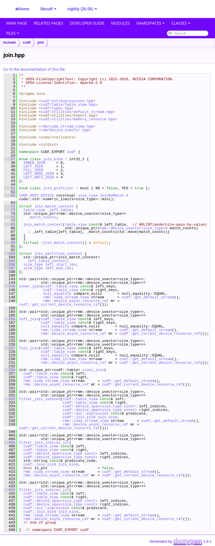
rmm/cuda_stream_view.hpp (67, 126)
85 (9, 224)
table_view (34, 209)
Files (12, 33)
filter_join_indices (39, 398)
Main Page (16, 23)
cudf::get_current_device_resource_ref (59, 304)
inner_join (30, 286)
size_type (87, 195)
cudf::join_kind (79, 417)
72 (9, 206)
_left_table (59, 209)
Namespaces (150, 23)
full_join (29, 348)
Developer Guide (87, 23)
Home (24, 9)
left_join (29, 319)
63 (9, 195)
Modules (120, 23)
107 (9, 268)
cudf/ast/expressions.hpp (67, 100)
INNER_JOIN (34, 162)
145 (9, 286)
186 (9, 319)
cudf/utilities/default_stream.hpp (77, 111)
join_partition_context (58, 253)
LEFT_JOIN (33, 166)
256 (9, 369)
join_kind (53, 159)
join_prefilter (58, 188)
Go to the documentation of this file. (34, 69)
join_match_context (53, 206)
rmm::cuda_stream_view (66, 297)
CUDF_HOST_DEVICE (36, 195)
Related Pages (48, 23)
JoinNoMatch (112, 195)
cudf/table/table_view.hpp (68, 104)
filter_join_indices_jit (44, 442)
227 (9, 348)
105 (9, 260)
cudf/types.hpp (56, 108)
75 (9, 217)
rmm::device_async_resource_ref (76, 300)
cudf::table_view (60, 286)
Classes (180, 23)
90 (9, 242)
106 (9, 264)
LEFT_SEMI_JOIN (38, 173)
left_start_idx (60, 264)
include (9, 42)
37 (9, 159)
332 (9, 398)
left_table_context (47, 260)
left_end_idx (58, 268)
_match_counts (42, 217)
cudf (27, 42)
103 (9, 253)
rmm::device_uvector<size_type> (132, 228)
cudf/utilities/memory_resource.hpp (78, 119)
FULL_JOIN (33, 169)
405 (9, 442)
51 (9, 188)
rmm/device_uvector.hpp (65, 130)
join (41, 42)
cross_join (93, 369)
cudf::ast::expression (86, 413)
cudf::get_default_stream (147, 297)
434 (9, 489)
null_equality (57, 293)
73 (9, 209)
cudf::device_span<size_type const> (100, 406)
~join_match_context (61, 242)
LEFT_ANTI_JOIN (38, 177)
